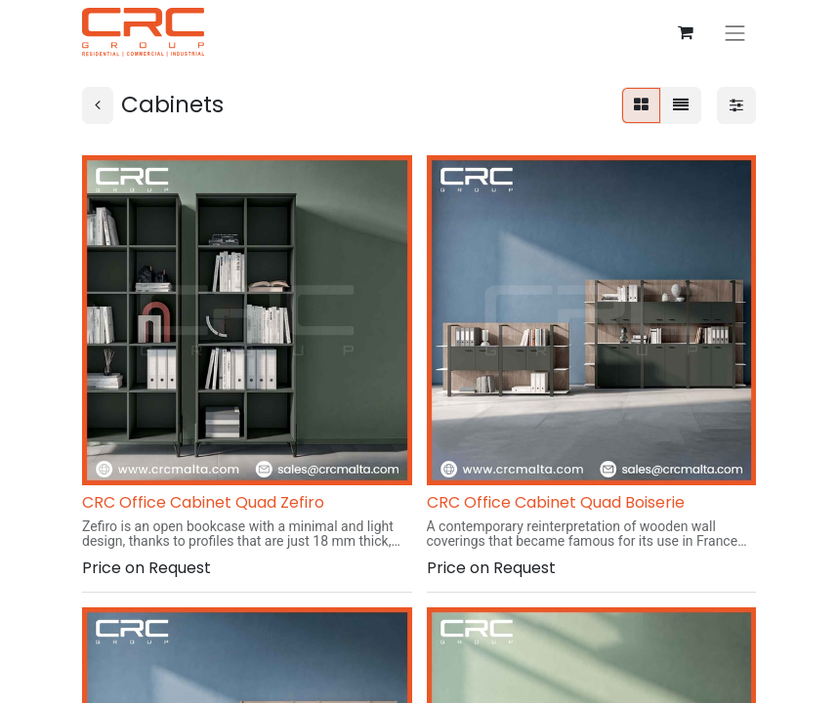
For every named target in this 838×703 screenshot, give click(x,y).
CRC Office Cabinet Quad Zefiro (203, 502)
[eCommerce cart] (685, 32)
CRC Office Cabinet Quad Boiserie (556, 502)
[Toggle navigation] (735, 32)
